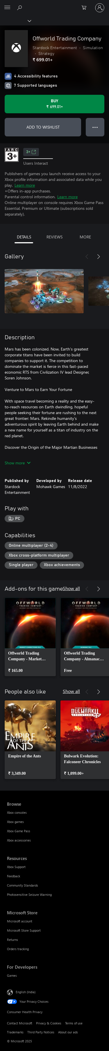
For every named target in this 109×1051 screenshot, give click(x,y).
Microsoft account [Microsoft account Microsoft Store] (19, 921)
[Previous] (87, 257)
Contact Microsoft (19, 1023)
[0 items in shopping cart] (86, 8)
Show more (18, 463)
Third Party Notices (40, 1032)
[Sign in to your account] (100, 8)
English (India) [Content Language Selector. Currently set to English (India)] (25, 992)
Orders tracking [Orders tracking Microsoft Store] (18, 949)
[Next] (98, 257)
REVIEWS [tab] (54, 237)
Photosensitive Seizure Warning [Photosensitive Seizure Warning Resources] (29, 894)
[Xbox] (15, 20)
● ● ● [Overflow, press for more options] (95, 127)
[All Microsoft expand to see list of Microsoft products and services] (7, 8)
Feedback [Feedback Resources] (13, 876)
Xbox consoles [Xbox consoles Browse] (17, 812)
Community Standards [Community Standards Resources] (22, 885)
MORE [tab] (85, 237)
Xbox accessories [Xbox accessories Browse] (19, 840)
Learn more (25, 185)
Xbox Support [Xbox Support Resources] (16, 867)
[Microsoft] (54, 4)
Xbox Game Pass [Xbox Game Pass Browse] (18, 831)
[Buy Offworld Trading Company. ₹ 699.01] (54, 104)
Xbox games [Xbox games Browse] (15, 822)
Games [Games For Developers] (12, 975)
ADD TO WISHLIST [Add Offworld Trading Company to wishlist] (43, 127)
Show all (71, 588)
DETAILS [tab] (24, 237)
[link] (30, 637)
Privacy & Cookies (48, 1023)
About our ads (68, 1032)
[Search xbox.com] (20, 7)
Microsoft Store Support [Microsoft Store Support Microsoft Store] (24, 930)
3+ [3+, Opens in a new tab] (31, 152)
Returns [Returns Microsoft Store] (12, 939)
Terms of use (74, 1023)
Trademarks (15, 1032)
